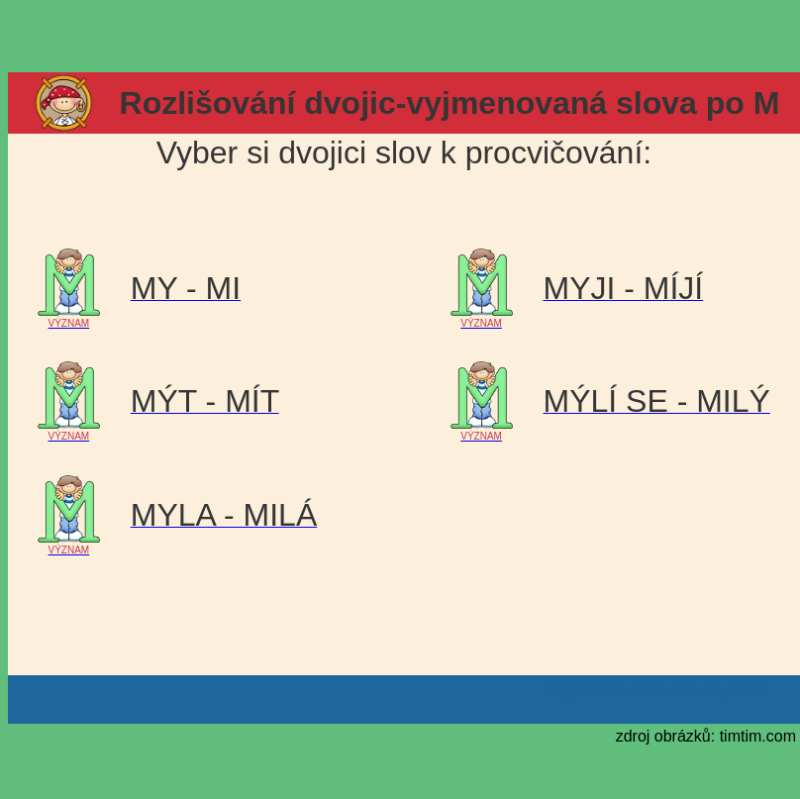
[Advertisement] (400, 37)
